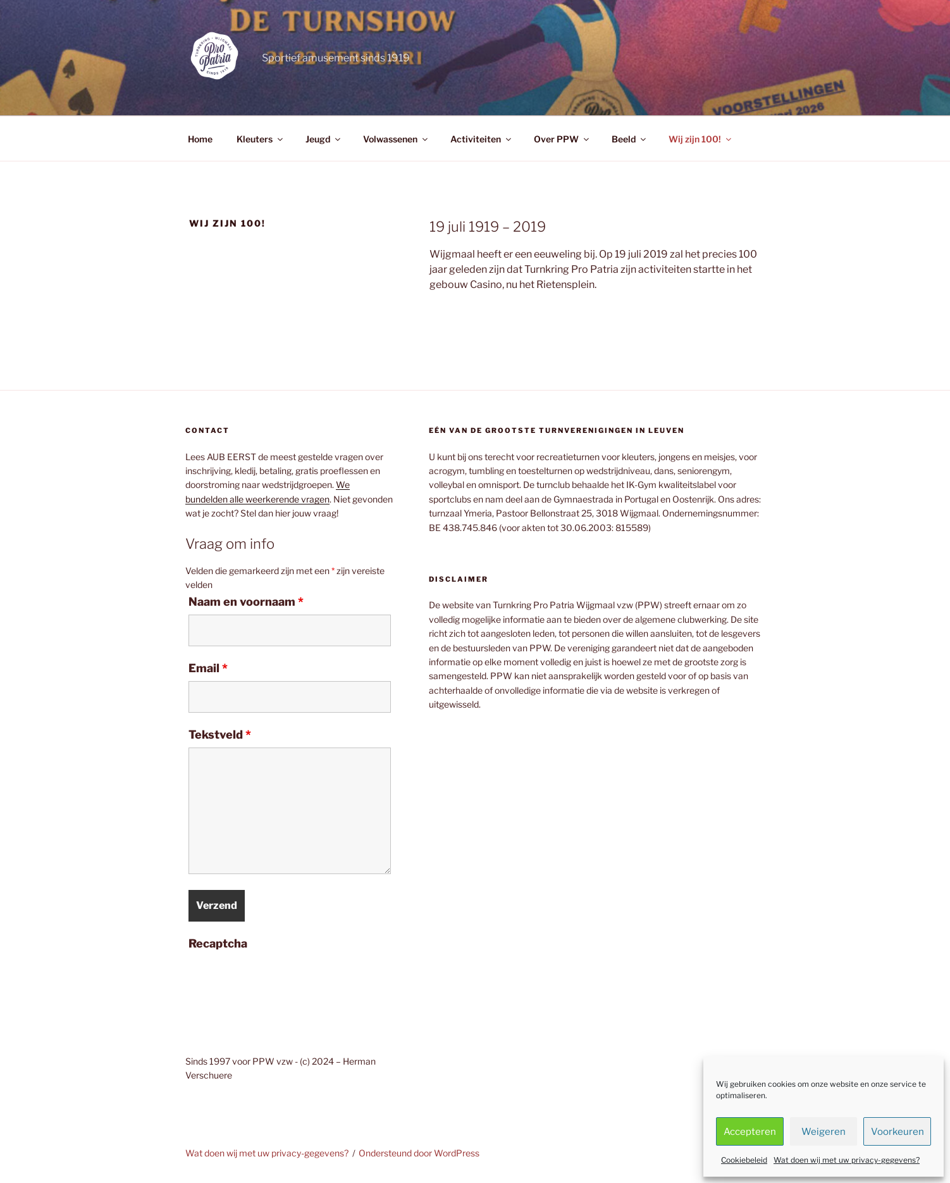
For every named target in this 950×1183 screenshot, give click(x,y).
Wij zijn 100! (701, 139)
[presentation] (284, 981)
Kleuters (261, 139)
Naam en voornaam (246, 602)
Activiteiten (481, 139)
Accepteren (750, 1131)
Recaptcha (217, 943)
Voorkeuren (897, 1131)
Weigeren (823, 1131)
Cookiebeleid (744, 1160)
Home (200, 139)
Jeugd (323, 139)
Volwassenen (396, 139)
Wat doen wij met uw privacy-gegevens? (847, 1160)
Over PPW (562, 139)
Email (208, 668)
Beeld (630, 139)
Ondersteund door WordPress (419, 1153)
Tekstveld (219, 735)
